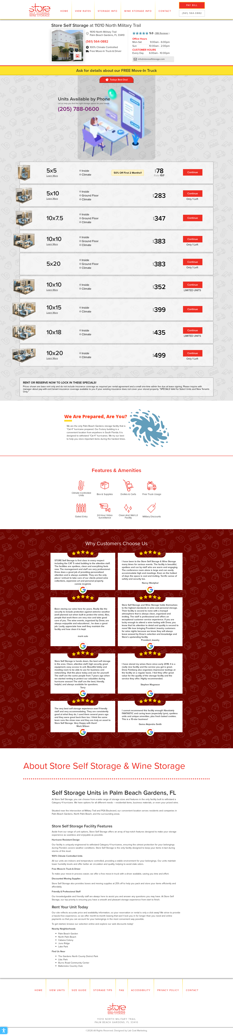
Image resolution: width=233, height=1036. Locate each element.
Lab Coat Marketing (137, 1030)
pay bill (192, 5)
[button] (83, 9)
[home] (39, 9)
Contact (165, 11)
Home (64, 11)
